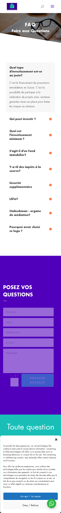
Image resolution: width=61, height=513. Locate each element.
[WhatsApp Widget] (51, 503)
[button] (56, 439)
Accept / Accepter (30, 496)
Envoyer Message (38, 380)
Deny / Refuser (31, 505)
